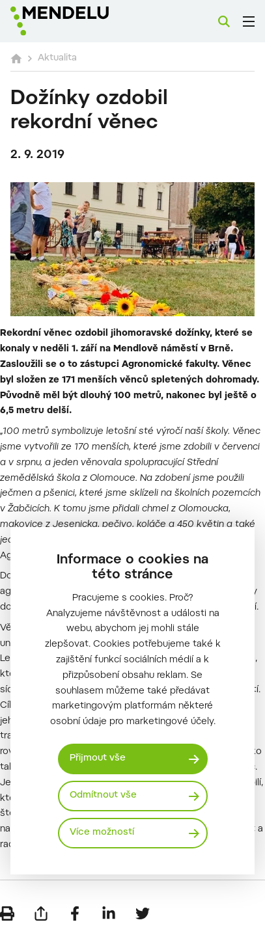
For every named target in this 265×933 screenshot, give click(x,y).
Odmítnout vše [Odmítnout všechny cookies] (103, 795)
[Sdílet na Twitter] (142, 913)
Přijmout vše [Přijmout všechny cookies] (98, 758)
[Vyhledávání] (224, 21)
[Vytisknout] (7, 913)
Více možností (102, 832)
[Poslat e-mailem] (41, 913)
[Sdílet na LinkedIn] (109, 913)
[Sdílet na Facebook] (75, 913)
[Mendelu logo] (75, 21)
